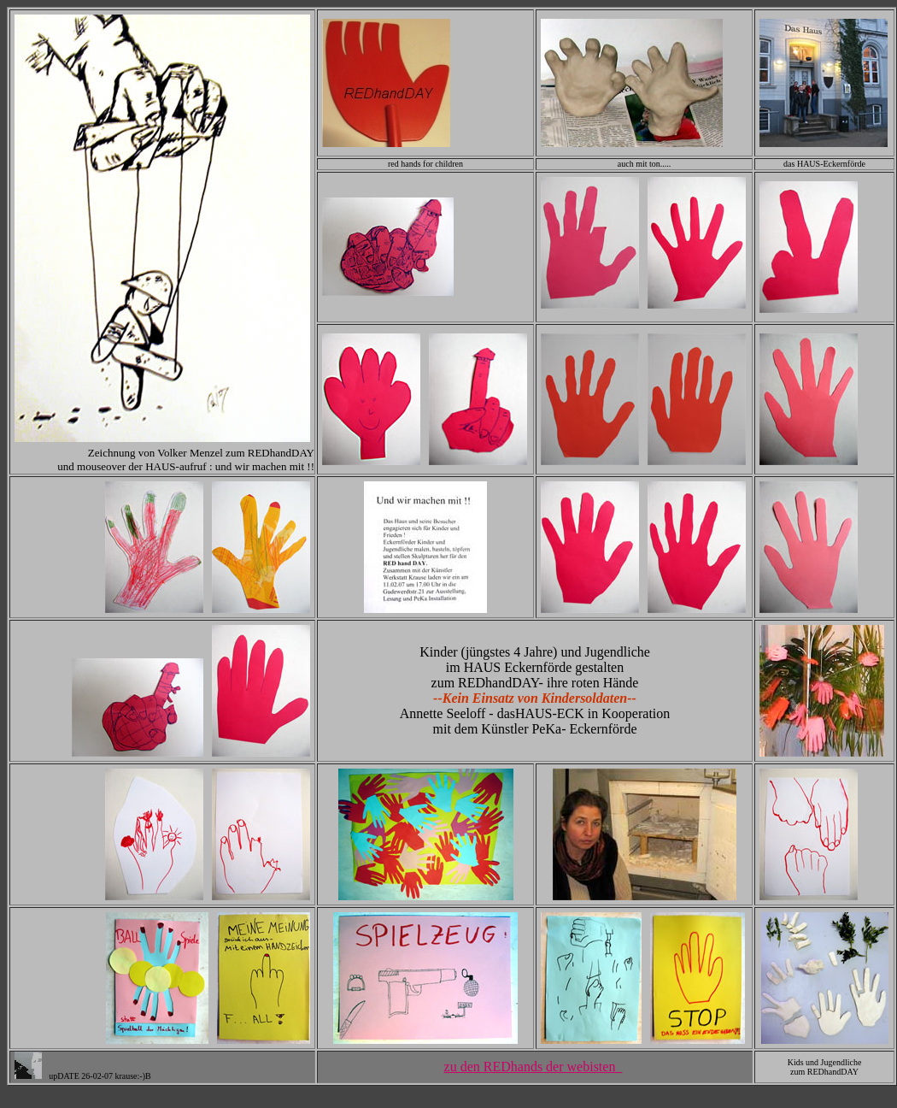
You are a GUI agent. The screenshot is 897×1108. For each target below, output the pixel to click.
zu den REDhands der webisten (533, 1066)
